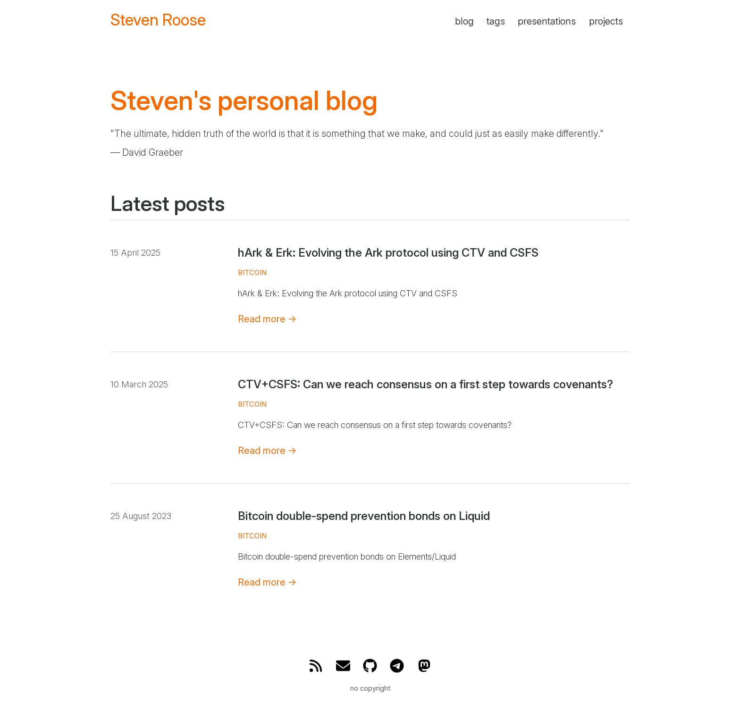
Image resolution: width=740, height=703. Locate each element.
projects (606, 21)
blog (464, 21)
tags (496, 21)
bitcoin (252, 272)
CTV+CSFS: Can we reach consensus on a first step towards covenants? (425, 384)
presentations (547, 21)
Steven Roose (158, 20)
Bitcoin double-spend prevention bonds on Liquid (364, 516)
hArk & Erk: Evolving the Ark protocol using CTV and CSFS (388, 252)
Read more (267, 319)
